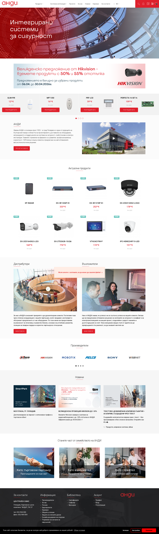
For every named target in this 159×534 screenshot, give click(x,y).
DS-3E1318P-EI (96, 203)
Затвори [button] (126, 530)
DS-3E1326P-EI (63, 203)
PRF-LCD (89, 98)
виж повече (20, 331)
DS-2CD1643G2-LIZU (29, 241)
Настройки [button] (136, 530)
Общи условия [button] (79, 530)
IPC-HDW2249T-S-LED (129, 241)
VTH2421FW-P (96, 241)
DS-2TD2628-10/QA (62, 241)
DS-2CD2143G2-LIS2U (129, 203)
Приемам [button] (149, 530)
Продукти (109, 427)
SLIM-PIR (11, 98)
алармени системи (121, 427)
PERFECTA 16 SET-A (129, 98)
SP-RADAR (29, 203)
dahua (131, 427)
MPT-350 (50, 98)
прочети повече (22, 148)
